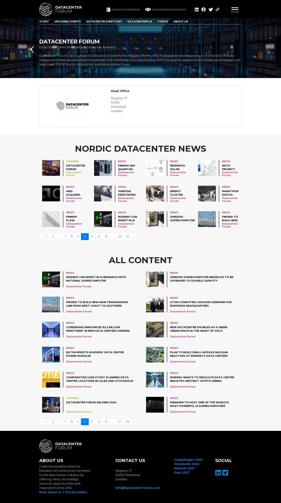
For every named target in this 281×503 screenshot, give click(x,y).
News (122, 161)
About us (180, 21)
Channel (72, 161)
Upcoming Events (67, 21)
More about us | (51, 492)
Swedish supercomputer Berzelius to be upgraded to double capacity (182, 218)
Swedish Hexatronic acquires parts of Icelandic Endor (127, 193)
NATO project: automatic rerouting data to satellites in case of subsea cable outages (230, 167)
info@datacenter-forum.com (137, 488)
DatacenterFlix (139, 21)
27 (119, 421)
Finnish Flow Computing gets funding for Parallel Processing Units (75, 218)
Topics (163, 21)
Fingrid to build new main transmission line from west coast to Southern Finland (232, 218)
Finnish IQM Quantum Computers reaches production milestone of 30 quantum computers (127, 167)
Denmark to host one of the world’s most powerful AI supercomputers (199, 404)
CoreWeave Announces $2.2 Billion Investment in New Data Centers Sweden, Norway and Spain (98, 329)
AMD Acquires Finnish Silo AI (75, 193)
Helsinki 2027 (184, 468)
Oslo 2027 (182, 472)
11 (92, 236)
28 (120, 236)
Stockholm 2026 (186, 464)
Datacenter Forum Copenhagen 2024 (75, 167)
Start (44, 21)
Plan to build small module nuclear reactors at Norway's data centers (199, 354)
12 (98, 236)
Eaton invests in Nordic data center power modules (95, 354)
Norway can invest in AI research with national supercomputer (130, 218)
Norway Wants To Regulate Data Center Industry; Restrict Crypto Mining (202, 379)
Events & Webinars (123, 9)
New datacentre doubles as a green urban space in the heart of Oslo (198, 329)
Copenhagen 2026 (188, 459)
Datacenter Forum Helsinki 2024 (91, 402)
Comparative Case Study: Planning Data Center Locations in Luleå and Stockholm (99, 379)
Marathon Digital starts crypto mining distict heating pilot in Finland (230, 193)
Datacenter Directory (104, 21)
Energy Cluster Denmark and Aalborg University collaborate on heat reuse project (180, 193)
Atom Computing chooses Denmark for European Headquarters (201, 304)
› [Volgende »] (134, 236)
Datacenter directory (165, 9)
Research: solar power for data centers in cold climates (178, 167)
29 (127, 236)
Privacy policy (76, 492)
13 (106, 236)
